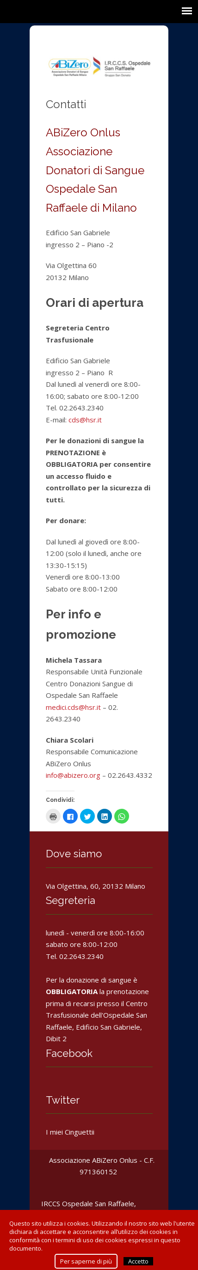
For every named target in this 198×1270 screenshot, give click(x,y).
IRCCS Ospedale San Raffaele (87, 1203)
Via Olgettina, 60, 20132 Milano (95, 886)
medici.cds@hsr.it (73, 707)
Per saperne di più (86, 1261)
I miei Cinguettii (70, 1131)
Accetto (138, 1261)
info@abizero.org (73, 775)
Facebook (69, 1053)
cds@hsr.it (85, 419)
